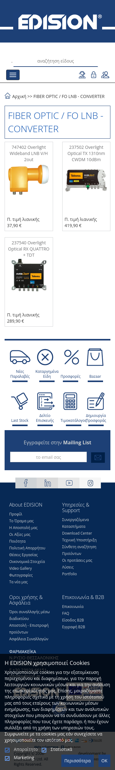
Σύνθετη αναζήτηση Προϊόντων (79, 550)
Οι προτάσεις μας (77, 560)
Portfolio (69, 573)
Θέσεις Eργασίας (23, 554)
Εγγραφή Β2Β (73, 626)
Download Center (77, 533)
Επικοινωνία (73, 606)
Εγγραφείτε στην (57, 442)
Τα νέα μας (18, 582)
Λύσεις (68, 567)
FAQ (65, 613)
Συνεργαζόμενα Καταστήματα (75, 523)
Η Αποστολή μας (23, 527)
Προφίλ (15, 514)
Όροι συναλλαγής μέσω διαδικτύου (29, 615)
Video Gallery (20, 568)
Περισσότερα (77, 761)
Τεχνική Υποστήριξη (79, 540)
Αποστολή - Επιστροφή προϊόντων (29, 629)
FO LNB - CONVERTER (83, 96)
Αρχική (19, 96)
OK (104, 761)
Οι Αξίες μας (19, 534)
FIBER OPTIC (45, 96)
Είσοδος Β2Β (73, 620)
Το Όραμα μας (21, 521)
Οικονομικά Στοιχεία (27, 561)
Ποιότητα (17, 541)
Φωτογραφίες (21, 575)
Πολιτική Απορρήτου (27, 548)
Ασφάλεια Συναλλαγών (28, 639)
